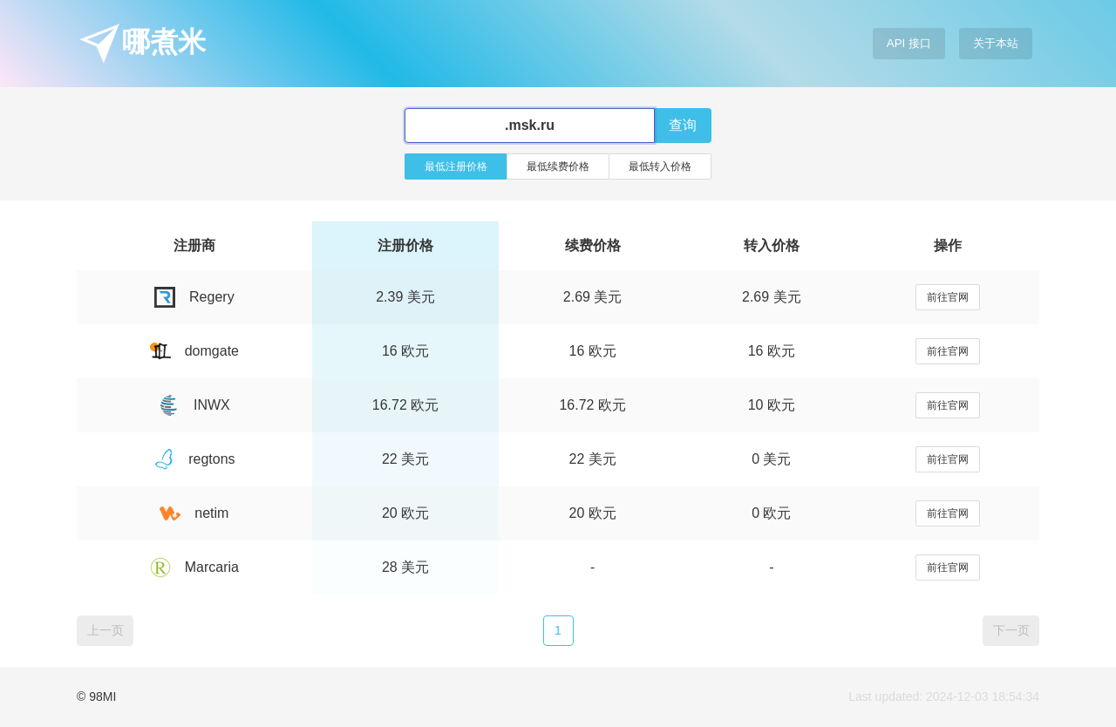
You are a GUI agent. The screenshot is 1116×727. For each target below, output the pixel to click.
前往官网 (948, 297)
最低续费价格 (558, 166)
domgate (194, 350)
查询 (683, 125)
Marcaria (194, 567)
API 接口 (909, 43)
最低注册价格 (456, 166)
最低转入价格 (660, 166)
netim (194, 513)
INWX (194, 404)
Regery (194, 296)
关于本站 (995, 43)
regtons (194, 459)
